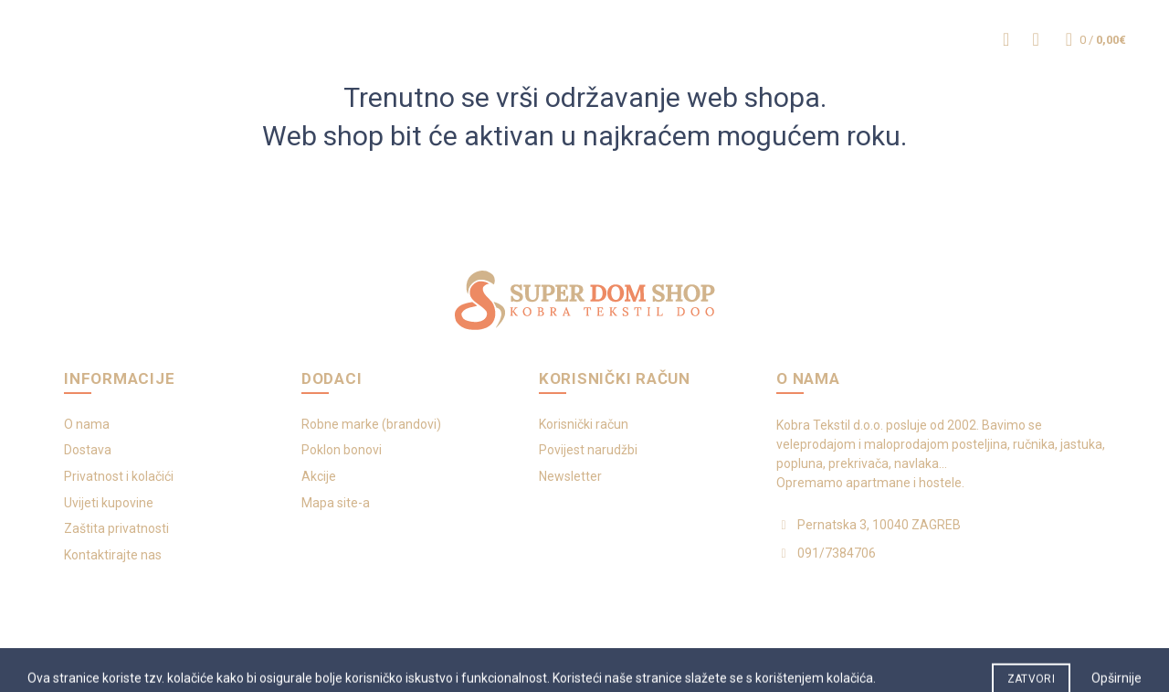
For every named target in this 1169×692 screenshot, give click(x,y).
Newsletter (570, 476)
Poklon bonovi (341, 449)
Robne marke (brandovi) (371, 424)
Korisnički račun (583, 424)
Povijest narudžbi (588, 449)
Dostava (87, 449)
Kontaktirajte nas (113, 555)
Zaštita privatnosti (116, 528)
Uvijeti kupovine (108, 502)
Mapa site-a (335, 502)
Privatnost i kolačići (119, 476)
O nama (87, 424)
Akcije (318, 476)
